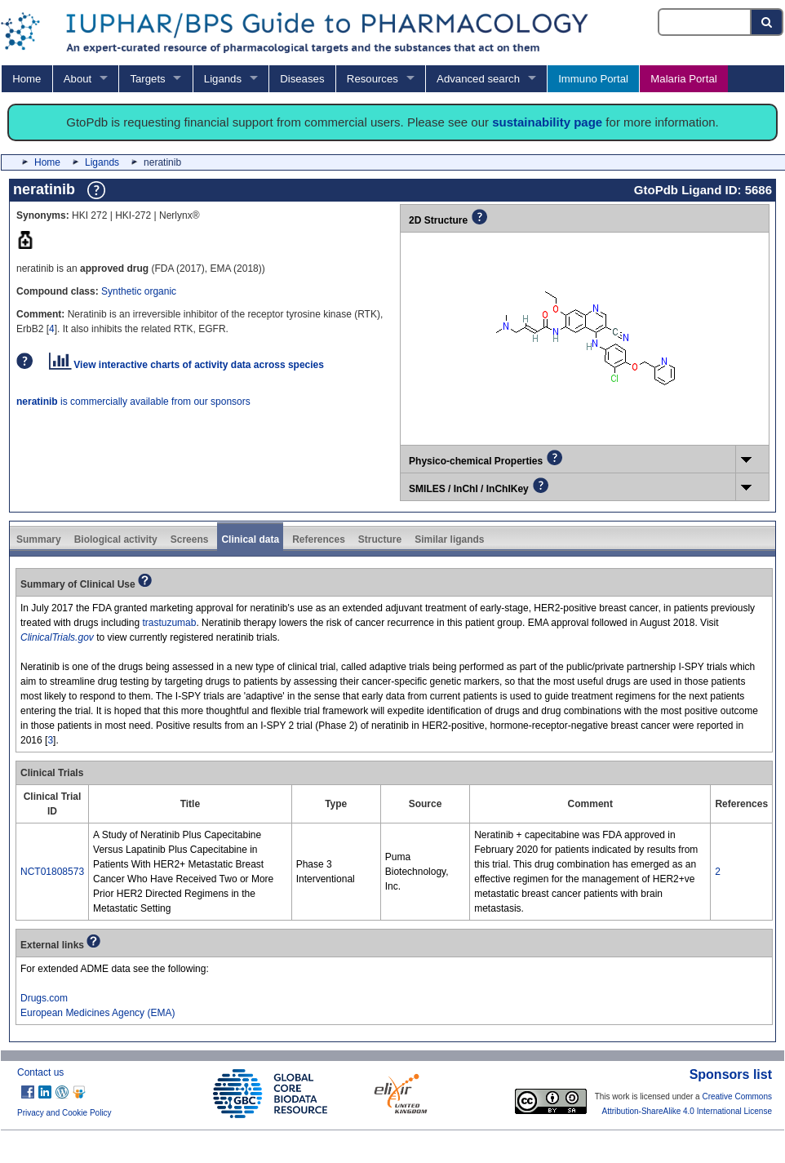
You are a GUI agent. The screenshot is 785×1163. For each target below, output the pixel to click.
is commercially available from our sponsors (133, 401)
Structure (379, 539)
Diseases (302, 79)
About (77, 79)
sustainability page (547, 122)
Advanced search (478, 79)
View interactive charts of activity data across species (186, 365)
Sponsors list (731, 1074)
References (318, 539)
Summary (38, 539)
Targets (147, 79)
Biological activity (115, 539)
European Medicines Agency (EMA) (97, 1013)
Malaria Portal (683, 79)
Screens (190, 539)
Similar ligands (449, 539)
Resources (372, 79)
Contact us (40, 1072)
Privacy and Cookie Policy (64, 1112)
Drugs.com (44, 998)
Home (26, 79)
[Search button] (767, 22)
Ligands (223, 79)
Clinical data (250, 539)
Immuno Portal (593, 79)
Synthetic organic (138, 291)
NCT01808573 (52, 871)
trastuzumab (169, 622)
